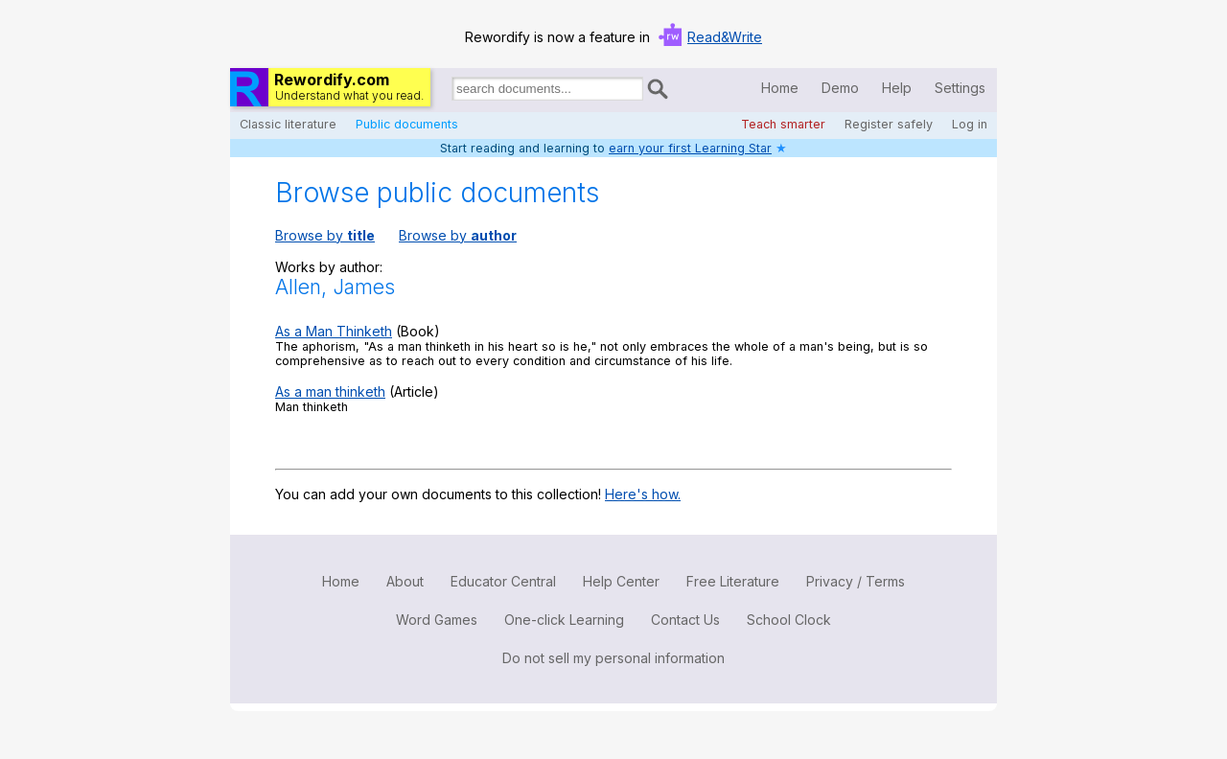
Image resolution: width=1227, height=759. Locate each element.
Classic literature (288, 124)
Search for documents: (450, 92)
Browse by (325, 235)
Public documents (407, 124)
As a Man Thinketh (333, 331)
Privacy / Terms (855, 581)
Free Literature (732, 581)
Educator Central (503, 581)
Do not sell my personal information (613, 658)
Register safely (889, 124)
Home (780, 88)
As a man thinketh (330, 391)
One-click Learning (564, 619)
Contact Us (685, 619)
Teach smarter (783, 124)
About (405, 581)
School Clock (789, 619)
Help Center (621, 581)
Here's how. (643, 494)
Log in (969, 124)
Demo (840, 88)
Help (897, 88)
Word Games (436, 619)
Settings (960, 88)
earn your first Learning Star (690, 148)
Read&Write (724, 37)
